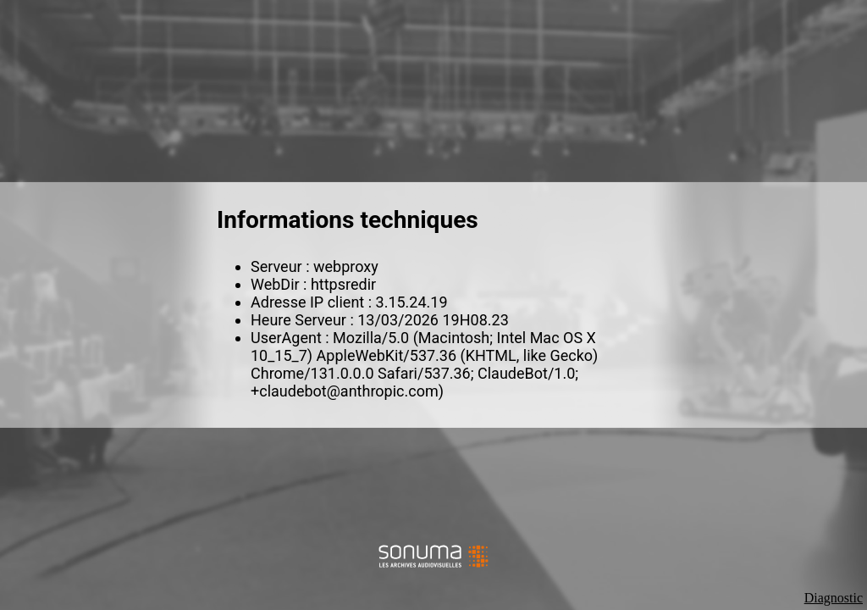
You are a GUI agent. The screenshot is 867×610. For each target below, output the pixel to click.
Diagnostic (833, 598)
